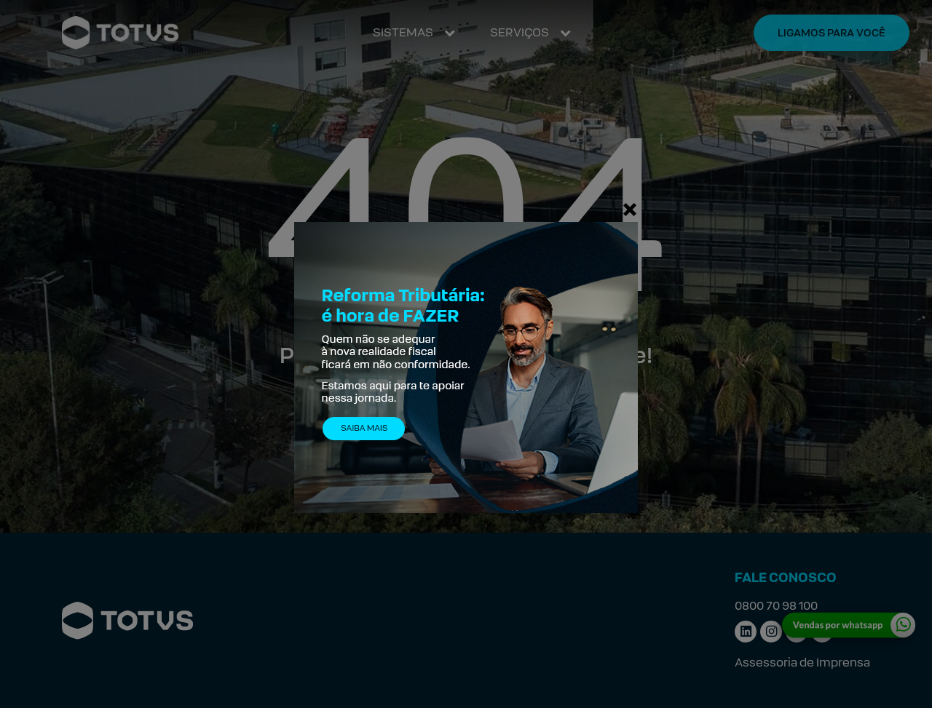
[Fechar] (629, 208)
